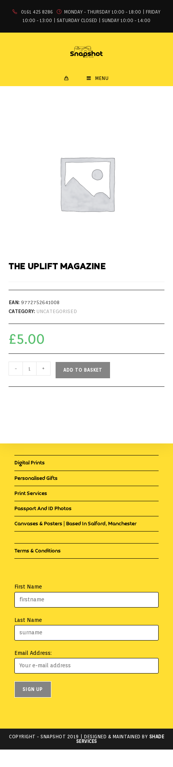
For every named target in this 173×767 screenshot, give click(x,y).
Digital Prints (29, 463)
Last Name (28, 620)
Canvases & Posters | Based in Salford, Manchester (75, 524)
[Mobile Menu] (97, 78)
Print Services (30, 494)
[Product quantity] (30, 369)
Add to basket (82, 370)
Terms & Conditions (37, 551)
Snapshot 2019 (59, 736)
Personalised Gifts (36, 478)
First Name (28, 586)
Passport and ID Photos (43, 509)
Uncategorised (57, 311)
